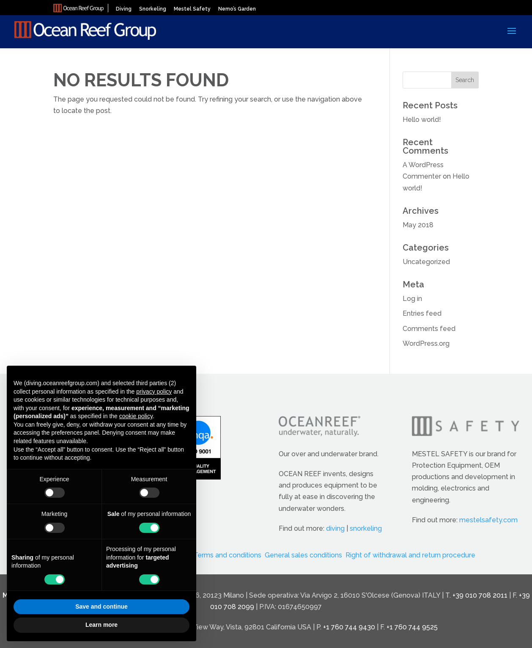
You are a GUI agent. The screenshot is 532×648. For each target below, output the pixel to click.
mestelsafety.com (488, 520)
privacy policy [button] (154, 391)
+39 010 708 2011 (479, 595)
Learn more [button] (101, 624)
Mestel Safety (192, 9)
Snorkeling (152, 9)
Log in (412, 299)
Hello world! (422, 120)
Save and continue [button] (101, 606)
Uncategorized (426, 262)
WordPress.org (426, 343)
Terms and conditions (227, 555)
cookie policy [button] (136, 416)
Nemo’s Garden (237, 9)
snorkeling (366, 528)
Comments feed (429, 329)
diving (335, 528)
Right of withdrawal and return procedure (410, 555)
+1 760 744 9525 (412, 627)
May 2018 (418, 225)
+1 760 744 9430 (349, 627)
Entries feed (422, 313)
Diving (124, 9)
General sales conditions (303, 555)
